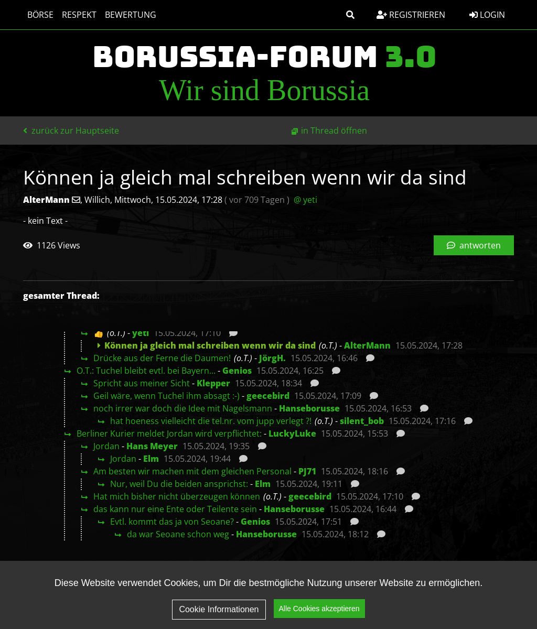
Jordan (106, 446)
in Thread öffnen (334, 130)
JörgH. (272, 358)
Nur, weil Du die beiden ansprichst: (179, 484)
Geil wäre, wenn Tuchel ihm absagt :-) (166, 396)
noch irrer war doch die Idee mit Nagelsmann (182, 408)
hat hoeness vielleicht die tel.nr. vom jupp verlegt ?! (211, 421)
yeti (140, 333)
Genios (237, 370)
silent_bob (362, 421)
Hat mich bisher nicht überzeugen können (176, 496)
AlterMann (367, 345)
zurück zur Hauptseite (71, 130)
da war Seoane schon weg (178, 534)
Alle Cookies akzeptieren (319, 611)
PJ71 (307, 471)
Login (487, 14)
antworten (474, 245)
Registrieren (411, 14)
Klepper (213, 383)
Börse (40, 14)
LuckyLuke (292, 433)
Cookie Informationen (219, 612)
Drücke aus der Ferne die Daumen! (162, 358)
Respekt (79, 14)
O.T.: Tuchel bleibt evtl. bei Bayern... (146, 370)
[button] (350, 15)
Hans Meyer (152, 446)
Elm (151, 458)
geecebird (267, 396)
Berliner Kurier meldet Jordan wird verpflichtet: (169, 433)
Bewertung (130, 14)
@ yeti (305, 199)
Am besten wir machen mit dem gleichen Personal (192, 471)
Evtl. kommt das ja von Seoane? (172, 521)
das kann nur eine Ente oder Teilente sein (175, 509)
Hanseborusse (309, 408)
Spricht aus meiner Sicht (141, 383)
